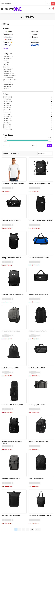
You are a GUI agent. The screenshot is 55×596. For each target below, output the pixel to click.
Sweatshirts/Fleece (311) (9, 79)
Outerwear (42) (7, 71)
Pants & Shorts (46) (8, 73)
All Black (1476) (7, 97)
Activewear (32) (7, 58)
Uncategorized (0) (8, 84)
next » (37, 529)
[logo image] (13, 9)
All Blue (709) (7, 99)
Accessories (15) (8, 56)
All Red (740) (6, 122)
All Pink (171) (7, 118)
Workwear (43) (7, 86)
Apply (49, 145)
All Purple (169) (7, 120)
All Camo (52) (7, 103)
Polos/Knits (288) (8, 77)
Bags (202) (6, 62)
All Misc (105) (7, 112)
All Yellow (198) (7, 129)
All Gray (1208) (7, 107)
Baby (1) (5, 60)
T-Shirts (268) (7, 82)
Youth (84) (6, 88)
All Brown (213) (7, 101)
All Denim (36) (7, 105)
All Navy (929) (7, 114)
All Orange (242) (7, 116)
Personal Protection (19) (9, 75)
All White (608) (7, 127)
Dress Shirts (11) (7, 69)
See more (5, 48)
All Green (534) (7, 109)
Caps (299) (6, 67)
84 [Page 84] (32, 529)
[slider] (5, 140)
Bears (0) (6, 64)
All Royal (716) (7, 124)
